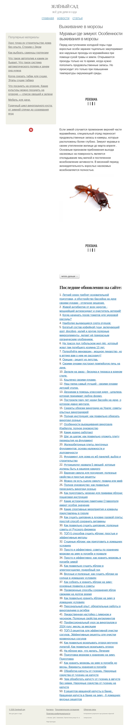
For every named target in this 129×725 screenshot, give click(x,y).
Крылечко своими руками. (80, 379)
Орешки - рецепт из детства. (80, 359)
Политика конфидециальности (58, 714)
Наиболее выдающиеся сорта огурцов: (86, 323)
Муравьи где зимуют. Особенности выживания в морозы (90, 36)
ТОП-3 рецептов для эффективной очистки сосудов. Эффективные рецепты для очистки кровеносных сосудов (88, 634)
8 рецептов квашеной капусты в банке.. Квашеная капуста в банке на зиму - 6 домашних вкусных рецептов (89, 695)
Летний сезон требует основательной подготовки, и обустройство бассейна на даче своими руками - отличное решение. (87, 298)
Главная (48, 18)
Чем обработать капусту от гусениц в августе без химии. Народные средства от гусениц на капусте (89, 683)
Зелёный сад (64, 6)
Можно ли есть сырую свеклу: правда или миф (93, 480)
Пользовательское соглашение (67, 710)
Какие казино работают (78, 432)
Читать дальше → (69, 276)
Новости (63, 18)
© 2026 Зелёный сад (17, 710)
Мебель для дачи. (19, 99)
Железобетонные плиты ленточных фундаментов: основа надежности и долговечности (83, 448)
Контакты (50, 710)
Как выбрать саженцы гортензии (28, 52)
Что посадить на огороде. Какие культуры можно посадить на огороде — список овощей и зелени (30, 90)
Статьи (77, 18)
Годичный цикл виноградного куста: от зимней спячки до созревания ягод (30, 109)
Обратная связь (90, 710)
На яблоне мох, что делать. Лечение (87, 650)
